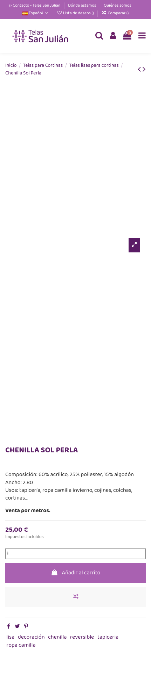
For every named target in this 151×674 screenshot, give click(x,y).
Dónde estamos (82, 5)
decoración (31, 637)
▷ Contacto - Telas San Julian (35, 5)
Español (35, 13)
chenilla (57, 637)
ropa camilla (20, 645)
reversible (82, 637)
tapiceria (107, 637)
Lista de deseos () (76, 13)
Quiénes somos (117, 5)
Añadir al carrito (75, 572)
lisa (10, 637)
